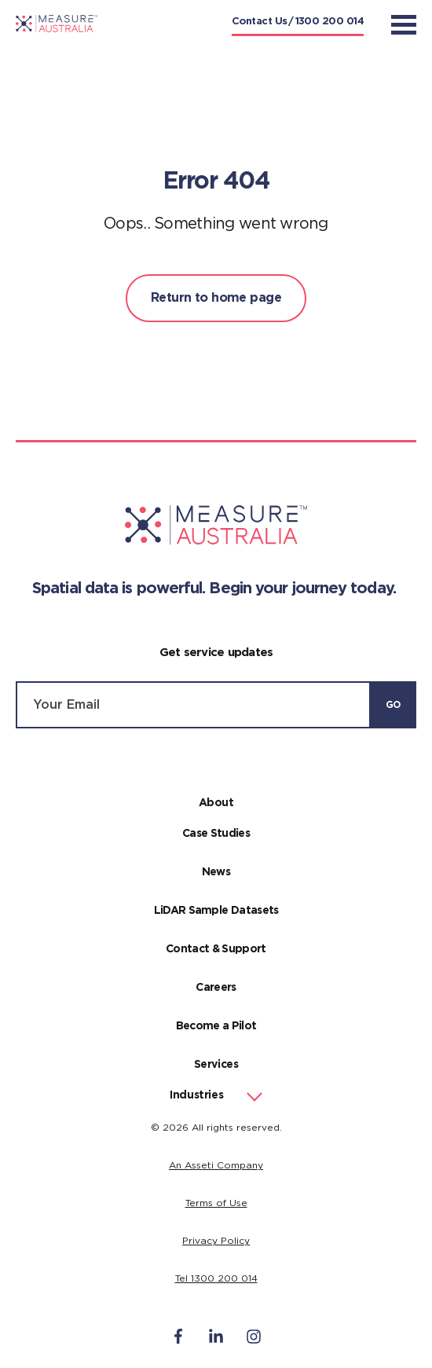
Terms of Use (216, 1203)
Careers (216, 987)
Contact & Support (216, 949)
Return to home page (216, 298)
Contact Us (259, 22)
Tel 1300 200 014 (216, 1278)
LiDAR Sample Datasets (216, 910)
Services (216, 1064)
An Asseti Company (216, 1165)
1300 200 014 (329, 22)
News (216, 872)
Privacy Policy (216, 1240)
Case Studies (216, 833)
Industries (196, 1095)
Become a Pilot (216, 1026)
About (216, 803)
